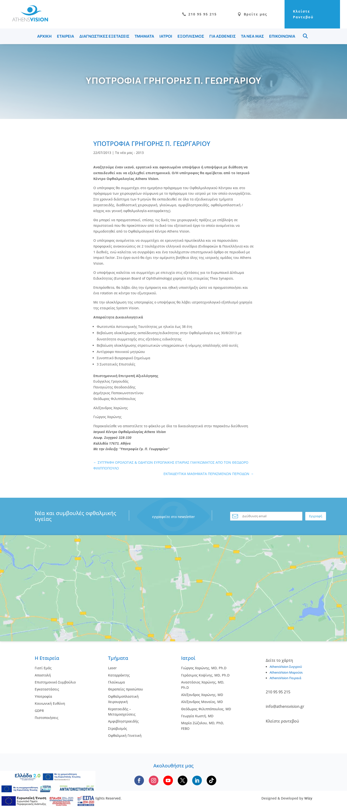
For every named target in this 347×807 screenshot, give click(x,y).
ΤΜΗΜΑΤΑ (144, 36)
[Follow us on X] (182, 780)
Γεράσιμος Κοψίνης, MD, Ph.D (205, 675)
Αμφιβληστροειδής (123, 721)
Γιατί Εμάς (43, 668)
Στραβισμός (117, 728)
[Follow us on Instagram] (153, 780)
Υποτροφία (43, 696)
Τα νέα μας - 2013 (129, 152)
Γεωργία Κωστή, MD (197, 716)
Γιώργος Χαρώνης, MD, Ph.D (203, 668)
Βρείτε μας (252, 14)
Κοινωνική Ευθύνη (50, 703)
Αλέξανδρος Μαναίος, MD (202, 701)
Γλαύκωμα (116, 682)
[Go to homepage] (27, 20)
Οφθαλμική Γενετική (125, 735)
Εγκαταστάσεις (47, 689)
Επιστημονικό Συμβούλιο (55, 682)
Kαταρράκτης (119, 675)
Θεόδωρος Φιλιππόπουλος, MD (206, 709)
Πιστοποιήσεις (46, 717)
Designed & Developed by (286, 798)
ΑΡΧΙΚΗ (44, 36)
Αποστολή (43, 675)
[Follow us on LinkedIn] (197, 780)
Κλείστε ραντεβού (282, 721)
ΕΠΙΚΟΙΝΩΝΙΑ (282, 36)
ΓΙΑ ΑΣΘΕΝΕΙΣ (222, 36)
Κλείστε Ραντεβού (303, 14)
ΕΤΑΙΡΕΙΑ (65, 36)
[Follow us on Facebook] (139, 780)
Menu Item (305, 36)
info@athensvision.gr (285, 706)
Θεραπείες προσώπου (125, 689)
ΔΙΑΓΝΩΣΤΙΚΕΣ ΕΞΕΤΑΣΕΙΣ (104, 36)
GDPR (39, 710)
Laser (112, 668)
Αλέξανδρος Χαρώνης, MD (202, 694)
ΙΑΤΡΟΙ (165, 36)
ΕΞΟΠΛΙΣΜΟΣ (190, 36)
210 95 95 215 (199, 14)
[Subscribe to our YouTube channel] (168, 780)
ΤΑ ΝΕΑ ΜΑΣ (252, 36)
